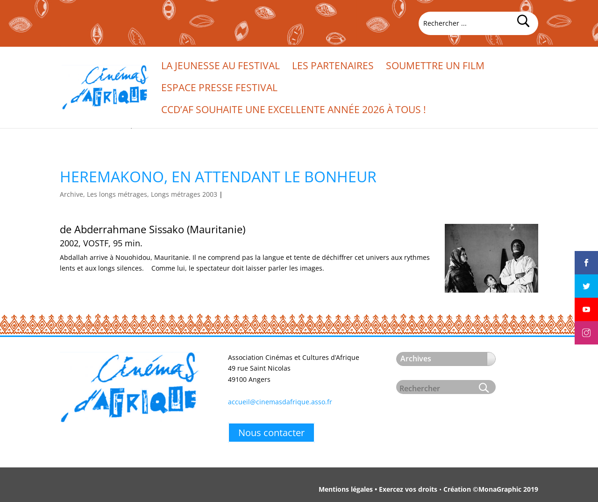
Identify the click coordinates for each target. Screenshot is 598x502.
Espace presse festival (219, 89)
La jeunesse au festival (220, 67)
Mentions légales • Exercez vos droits (378, 489)
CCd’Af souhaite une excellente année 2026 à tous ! (293, 111)
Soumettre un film (435, 67)
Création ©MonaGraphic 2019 (490, 489)
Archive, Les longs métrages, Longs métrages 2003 (138, 194)
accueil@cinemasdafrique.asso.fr (280, 401)
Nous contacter (271, 432)
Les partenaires (333, 67)
